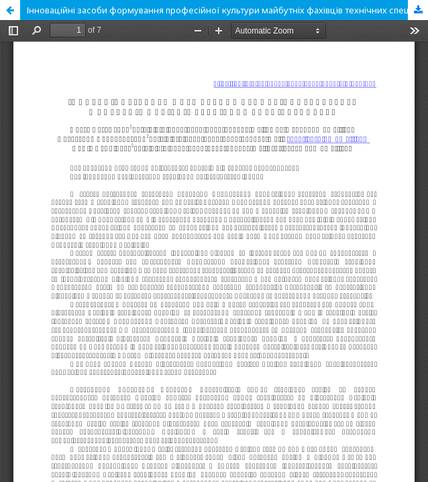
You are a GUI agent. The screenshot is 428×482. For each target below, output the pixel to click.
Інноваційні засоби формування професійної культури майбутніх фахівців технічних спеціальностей (227, 10)
